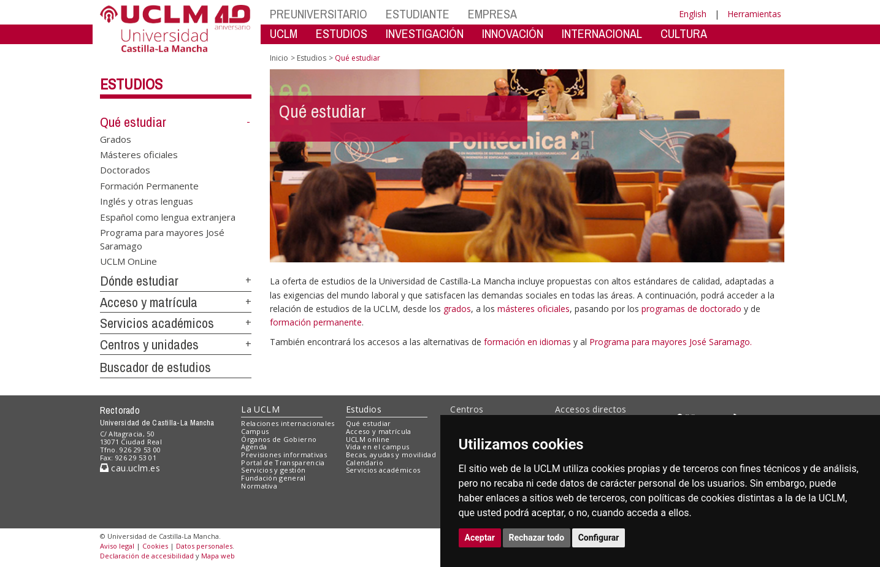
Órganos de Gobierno (278, 439)
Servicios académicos (157, 323)
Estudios (131, 84)
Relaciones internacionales (288, 423)
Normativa (259, 485)
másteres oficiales (533, 308)
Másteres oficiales (139, 154)
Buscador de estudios (155, 367)
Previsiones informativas (284, 454)
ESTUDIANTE (418, 14)
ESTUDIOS (341, 33)
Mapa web (218, 555)
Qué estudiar (133, 122)
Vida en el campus (378, 446)
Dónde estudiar (139, 281)
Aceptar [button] (480, 537)
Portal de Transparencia (283, 462)
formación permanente (316, 322)
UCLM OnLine (128, 260)
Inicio (279, 58)
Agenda (254, 446)
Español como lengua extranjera (167, 216)
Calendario (364, 462)
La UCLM (260, 409)
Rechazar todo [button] (537, 537)
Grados (115, 138)
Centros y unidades (149, 344)
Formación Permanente (149, 185)
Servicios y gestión (273, 469)
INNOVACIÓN (512, 33)
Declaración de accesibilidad (147, 555)
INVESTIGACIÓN (425, 33)
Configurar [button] (598, 537)
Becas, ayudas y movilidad (391, 454)
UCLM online (368, 439)
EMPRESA (492, 14)
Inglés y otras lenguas (146, 201)
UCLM (283, 33)
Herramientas (754, 14)
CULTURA (683, 33)
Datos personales (204, 545)
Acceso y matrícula (148, 302)
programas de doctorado (691, 308)
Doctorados (125, 170)
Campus (255, 431)
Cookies (155, 545)
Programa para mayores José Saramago (162, 238)
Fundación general (273, 477)
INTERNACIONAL (602, 33)
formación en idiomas (528, 342)
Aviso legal (117, 545)
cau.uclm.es (130, 468)
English (692, 14)
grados (457, 308)
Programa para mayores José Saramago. (670, 342)
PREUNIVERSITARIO (318, 14)
